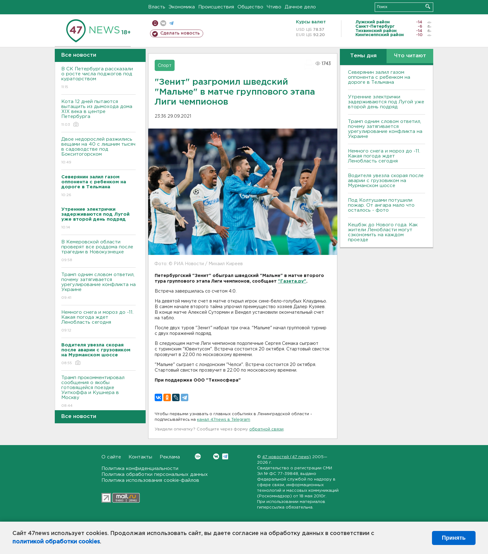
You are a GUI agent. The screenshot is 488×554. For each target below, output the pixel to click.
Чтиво (274, 7)
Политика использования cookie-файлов (150, 480)
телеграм (171, 23)
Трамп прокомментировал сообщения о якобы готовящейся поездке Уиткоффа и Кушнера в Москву (98, 392)
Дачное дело (300, 7)
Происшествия (216, 7)
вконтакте (163, 23)
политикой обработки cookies (56, 541)
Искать (427, 6)
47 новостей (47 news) (286, 457)
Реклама (170, 457)
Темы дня (363, 56)
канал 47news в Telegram (223, 419)
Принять (454, 538)
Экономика (182, 7)
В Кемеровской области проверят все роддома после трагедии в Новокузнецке (98, 251)
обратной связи (266, 429)
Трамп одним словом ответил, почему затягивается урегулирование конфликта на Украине (98, 286)
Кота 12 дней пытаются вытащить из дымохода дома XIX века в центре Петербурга (98, 113)
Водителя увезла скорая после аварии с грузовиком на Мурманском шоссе (386, 181)
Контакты (140, 457)
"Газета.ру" (292, 281)
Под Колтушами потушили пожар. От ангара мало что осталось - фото (381, 205)
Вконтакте (198, 456)
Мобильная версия (155, 23)
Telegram (225, 456)
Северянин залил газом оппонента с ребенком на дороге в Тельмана (379, 77)
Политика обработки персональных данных (154, 474)
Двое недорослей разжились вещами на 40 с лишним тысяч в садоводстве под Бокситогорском (98, 151)
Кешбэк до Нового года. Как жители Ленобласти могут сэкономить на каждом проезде (383, 232)
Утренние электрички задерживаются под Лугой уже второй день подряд (386, 102)
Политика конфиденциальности (139, 469)
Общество (250, 7)
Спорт (164, 66)
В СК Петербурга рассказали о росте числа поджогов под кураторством (98, 78)
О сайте (111, 457)
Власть (156, 7)
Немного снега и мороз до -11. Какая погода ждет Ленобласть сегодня (98, 321)
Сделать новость (180, 33)
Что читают (410, 56)
